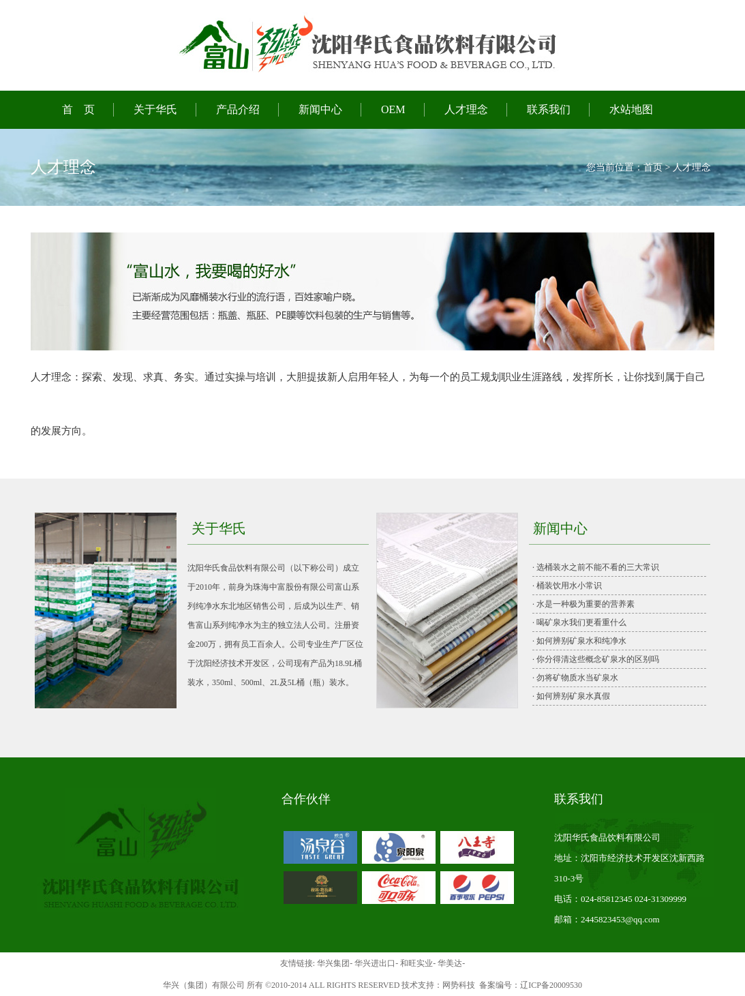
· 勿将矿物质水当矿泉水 (575, 677)
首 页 (78, 109)
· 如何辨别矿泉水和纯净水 (579, 641)
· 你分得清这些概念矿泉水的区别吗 (595, 659)
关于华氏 (155, 109)
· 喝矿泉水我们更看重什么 (579, 622)
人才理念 (466, 109)
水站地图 (631, 109)
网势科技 (458, 985)
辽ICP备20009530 (551, 985)
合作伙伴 (306, 799)
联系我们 (549, 109)
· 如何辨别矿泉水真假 (571, 696)
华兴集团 (333, 963)
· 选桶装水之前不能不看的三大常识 (595, 567)
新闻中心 (320, 109)
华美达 (450, 963)
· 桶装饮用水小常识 (567, 585)
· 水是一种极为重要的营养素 (583, 604)
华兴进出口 (374, 963)
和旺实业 (416, 963)
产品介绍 (238, 109)
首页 (653, 167)
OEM (393, 109)
